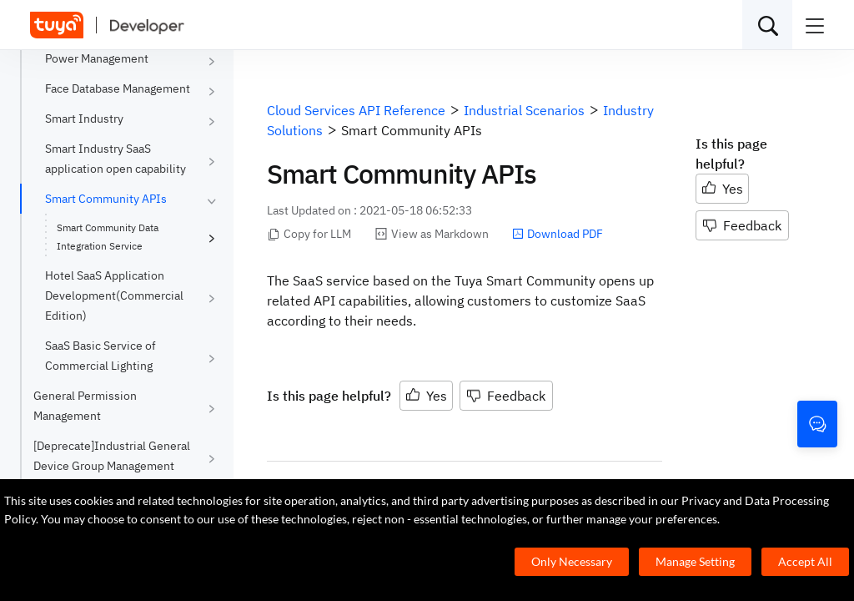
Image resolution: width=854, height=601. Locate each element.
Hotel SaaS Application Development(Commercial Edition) (114, 295)
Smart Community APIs (106, 198)
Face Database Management (117, 88)
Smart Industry (84, 118)
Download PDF (557, 234)
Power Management (96, 58)
